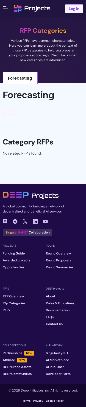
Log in (74, 8)
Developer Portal (59, 374)
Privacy (38, 401)
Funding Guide (14, 253)
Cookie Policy (55, 401)
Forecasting (20, 78)
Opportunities (13, 267)
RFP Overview (13, 296)
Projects (32, 8)
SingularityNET (57, 353)
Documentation (57, 310)
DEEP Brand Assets (17, 367)
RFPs (6, 310)
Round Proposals (58, 260)
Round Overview (58, 253)
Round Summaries (59, 267)
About (50, 296)
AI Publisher (55, 367)
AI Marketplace (57, 360)
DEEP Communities (17, 374)
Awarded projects (16, 260)
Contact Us (54, 324)
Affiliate (15, 360)
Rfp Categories (14, 303)
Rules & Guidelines (60, 303)
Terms (26, 401)
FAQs (50, 317)
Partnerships (18, 353)
